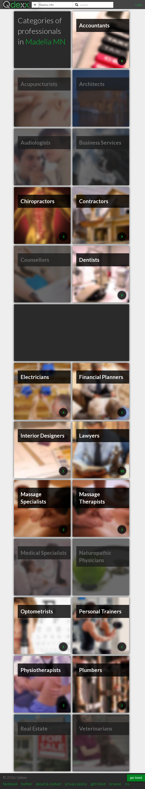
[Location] (52, 5)
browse (115, 783)
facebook (10, 783)
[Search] (92, 5)
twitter (26, 783)
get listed (98, 783)
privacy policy (76, 783)
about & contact (48, 783)
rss (127, 783)
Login (138, 4)
